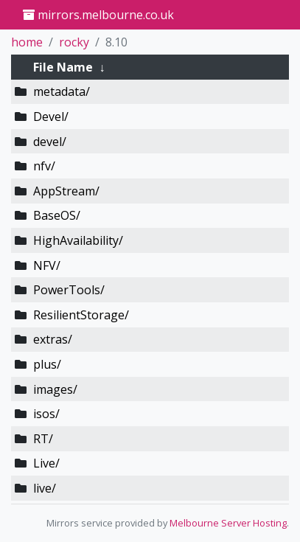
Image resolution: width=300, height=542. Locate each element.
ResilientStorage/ (81, 315)
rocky (74, 42)
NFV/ (46, 265)
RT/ (43, 439)
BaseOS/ (56, 215)
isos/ (46, 414)
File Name (63, 67)
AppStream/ (66, 191)
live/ (44, 488)
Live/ (46, 463)
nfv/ (44, 166)
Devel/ (51, 116)
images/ (55, 389)
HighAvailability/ (78, 240)
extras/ (52, 339)
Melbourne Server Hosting (228, 522)
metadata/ (61, 91)
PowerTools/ (69, 290)
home (27, 42)
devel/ (49, 141)
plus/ (47, 364)
